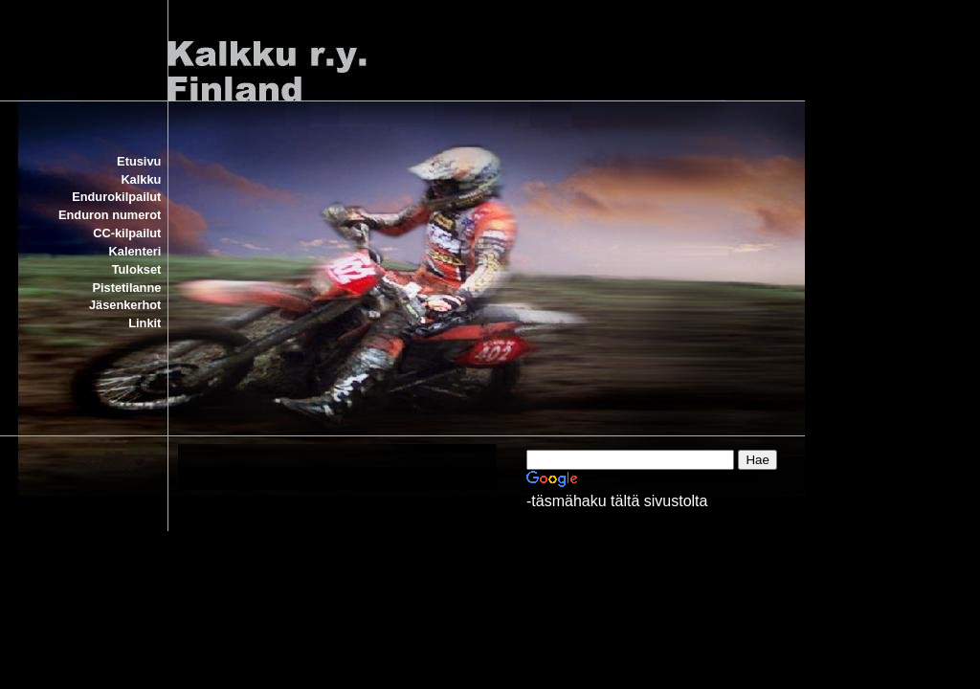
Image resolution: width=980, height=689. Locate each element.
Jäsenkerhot (125, 305)
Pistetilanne (127, 287)
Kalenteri (135, 251)
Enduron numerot (109, 215)
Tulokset (137, 269)
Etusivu (139, 161)
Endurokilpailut (116, 196)
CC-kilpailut (127, 233)
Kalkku (141, 179)
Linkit (144, 323)
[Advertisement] (451, 606)
